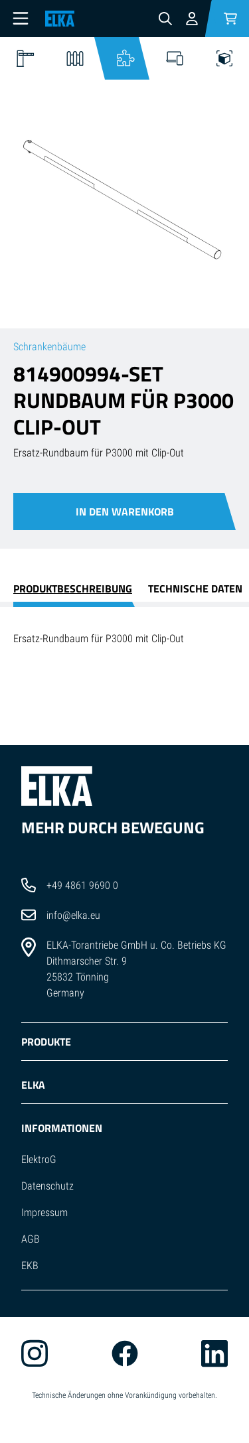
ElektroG (38, 1159)
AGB (30, 1239)
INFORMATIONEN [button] (61, 1128)
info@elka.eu (73, 915)
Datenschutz (47, 1186)
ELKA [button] (33, 1085)
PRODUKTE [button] (46, 1042)
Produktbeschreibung (72, 588)
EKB (30, 1265)
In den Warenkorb (125, 511)
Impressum (44, 1212)
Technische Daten (195, 588)
